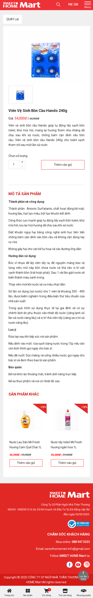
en (76, 4)
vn (70, 4)
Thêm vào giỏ (63, 164)
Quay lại (12, 19)
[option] (46, 58)
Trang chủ (9, 595)
